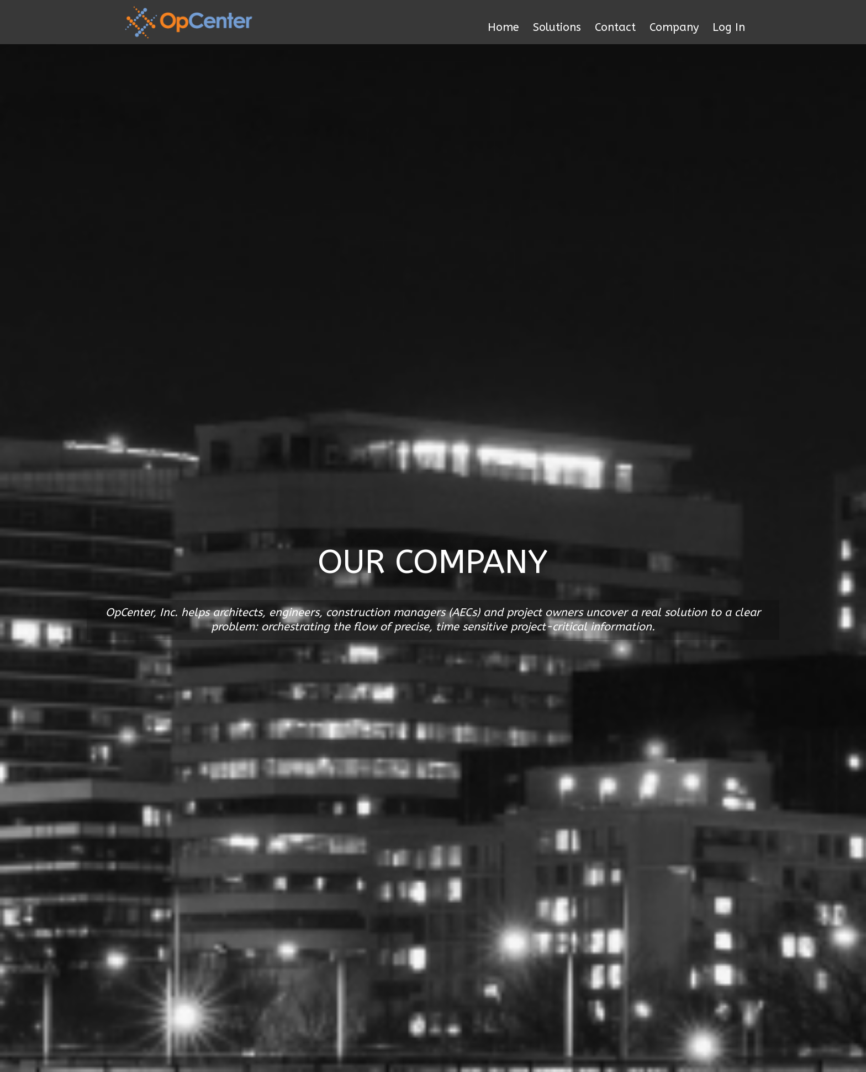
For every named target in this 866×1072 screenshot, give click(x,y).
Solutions (557, 27)
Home (503, 27)
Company (674, 27)
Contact (615, 27)
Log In (728, 27)
